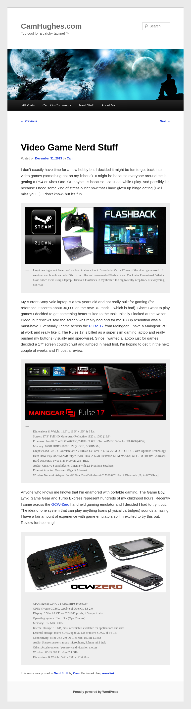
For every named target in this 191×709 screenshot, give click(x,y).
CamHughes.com (51, 26)
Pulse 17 (97, 326)
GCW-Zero (60, 504)
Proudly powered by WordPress (95, 692)
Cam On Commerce (57, 105)
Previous (29, 121)
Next (165, 121)
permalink (107, 673)
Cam (70, 158)
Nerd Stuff (86, 105)
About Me (108, 105)
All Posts (28, 105)
